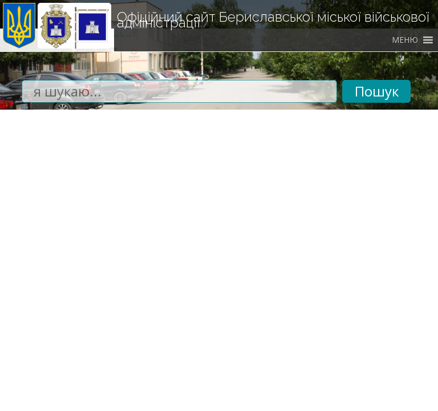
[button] (405, 40)
